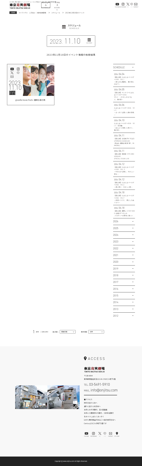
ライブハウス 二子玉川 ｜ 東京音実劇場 (32, 13)
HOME (13, 13)
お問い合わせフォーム (100, 397)
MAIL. (101, 390)
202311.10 (15, 85)
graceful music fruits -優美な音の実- (30, 100)
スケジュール (55, 13)
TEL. (97, 384)
